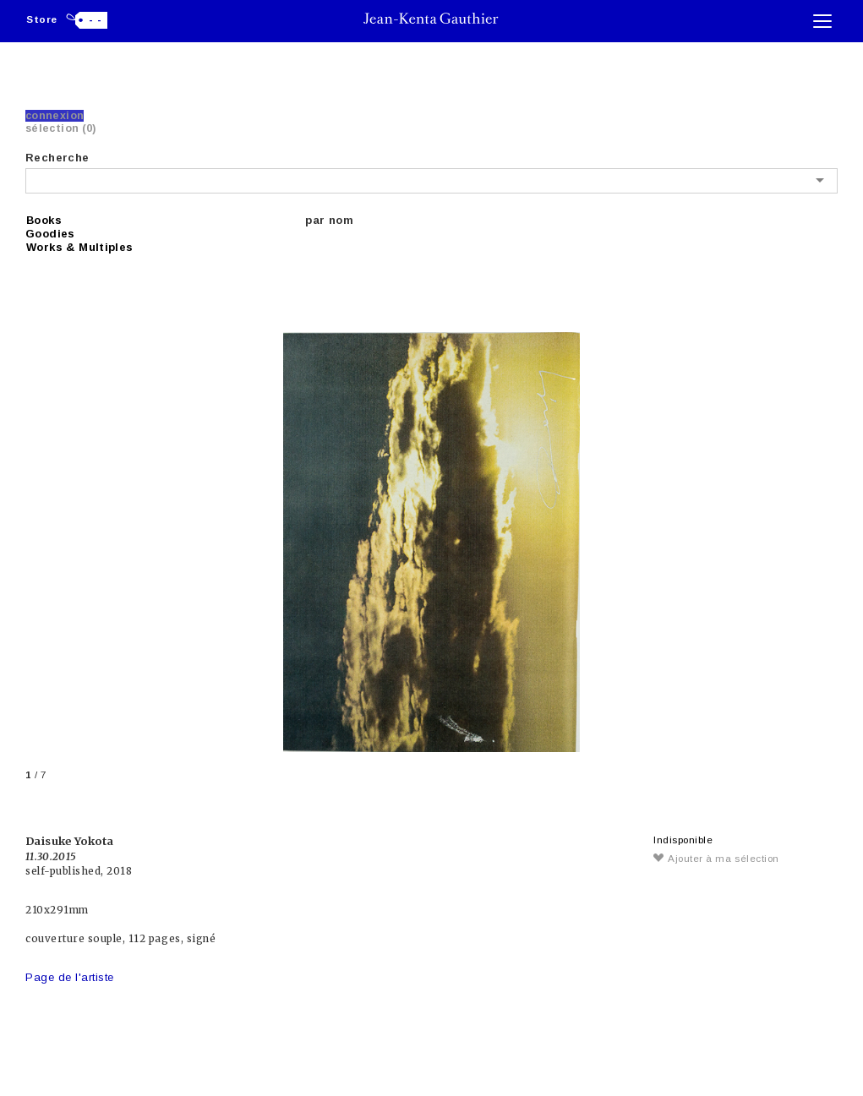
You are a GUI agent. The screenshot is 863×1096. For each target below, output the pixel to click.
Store (41, 19)
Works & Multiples (80, 247)
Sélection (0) (60, 128)
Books (44, 220)
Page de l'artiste (69, 977)
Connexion (54, 116)
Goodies (50, 233)
